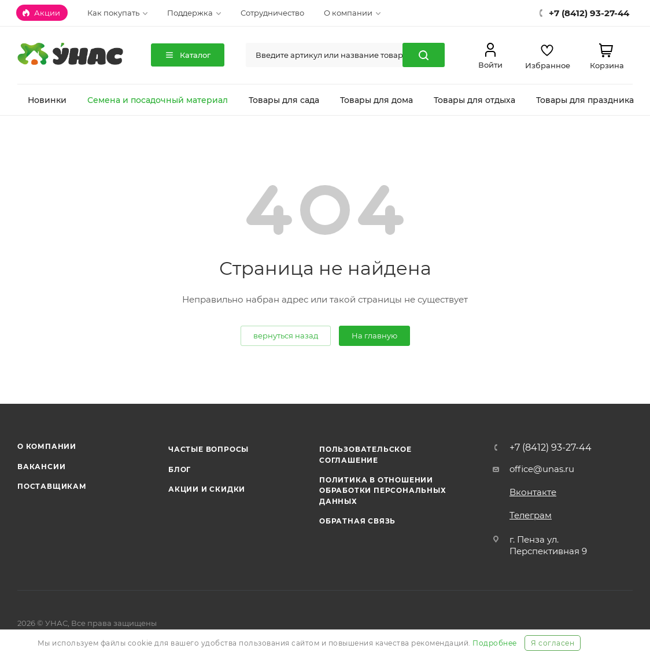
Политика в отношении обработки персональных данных (382, 491)
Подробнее (494, 643)
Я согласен (552, 643)
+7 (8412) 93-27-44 (550, 447)
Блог (179, 469)
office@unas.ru (541, 468)
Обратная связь (357, 521)
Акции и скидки (206, 489)
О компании (46, 446)
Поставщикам (52, 486)
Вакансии (41, 466)
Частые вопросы (208, 449)
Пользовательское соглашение (365, 454)
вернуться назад (285, 335)
